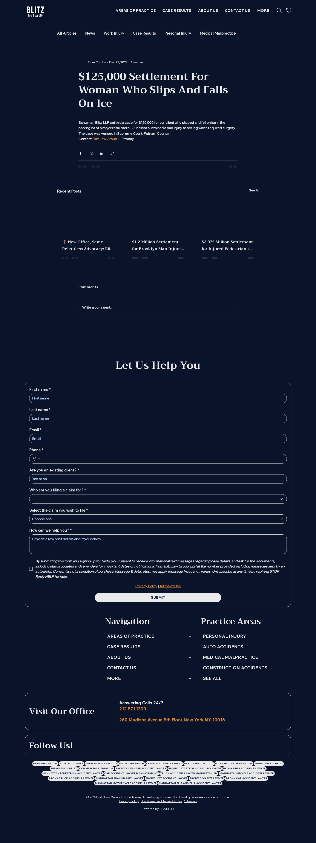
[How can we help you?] (158, 544)
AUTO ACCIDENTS (223, 646)
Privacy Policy (129, 801)
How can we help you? (50, 530)
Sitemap (190, 801)
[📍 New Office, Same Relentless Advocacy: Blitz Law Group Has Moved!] (88, 215)
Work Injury (114, 33)
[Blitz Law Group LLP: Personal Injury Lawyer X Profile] (156, 746)
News (90, 33)
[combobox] (158, 499)
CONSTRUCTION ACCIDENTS (235, 667)
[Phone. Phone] (162, 458)
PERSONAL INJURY (224, 636)
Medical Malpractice (218, 33)
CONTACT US (121, 667)
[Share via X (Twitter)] (91, 153)
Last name (39, 409)
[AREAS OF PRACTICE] (190, 636)
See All (254, 190)
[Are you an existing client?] (156, 478)
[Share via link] (112, 153)
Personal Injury (177, 33)
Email (35, 430)
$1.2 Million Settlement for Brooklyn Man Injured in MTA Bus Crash (157, 245)
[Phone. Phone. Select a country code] (36, 458)
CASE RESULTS (124, 646)
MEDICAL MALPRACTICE (230, 657)
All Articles (67, 33)
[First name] (156, 398)
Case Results (144, 33)
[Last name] (156, 418)
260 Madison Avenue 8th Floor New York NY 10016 (172, 719)
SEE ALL (212, 678)
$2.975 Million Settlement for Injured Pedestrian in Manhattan (227, 245)
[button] (263, 10)
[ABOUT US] (190, 657)
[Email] (156, 438)
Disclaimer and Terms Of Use (161, 801)
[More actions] (235, 62)
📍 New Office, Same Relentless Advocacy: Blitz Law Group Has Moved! (88, 245)
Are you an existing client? (54, 470)
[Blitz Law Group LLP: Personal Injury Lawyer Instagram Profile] (145, 746)
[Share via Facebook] (80, 153)
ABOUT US (119, 657)
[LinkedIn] (123, 746)
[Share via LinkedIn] (102, 153)
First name (40, 389)
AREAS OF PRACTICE (130, 636)
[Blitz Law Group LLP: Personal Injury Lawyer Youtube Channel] (167, 746)
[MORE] (190, 678)
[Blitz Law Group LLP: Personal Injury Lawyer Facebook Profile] (134, 746)
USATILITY (167, 809)
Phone (36, 450)
